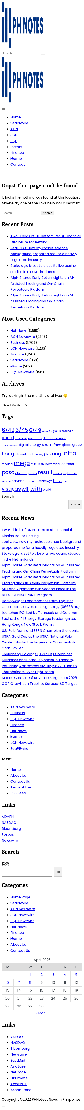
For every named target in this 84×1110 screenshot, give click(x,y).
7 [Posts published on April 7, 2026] (19, 982)
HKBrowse (19, 1078)
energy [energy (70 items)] (35, 444)
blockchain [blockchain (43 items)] (66, 431)
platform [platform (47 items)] (21, 473)
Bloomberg (11, 828)
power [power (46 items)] (32, 473)
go (58, 871)
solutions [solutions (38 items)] (31, 481)
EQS (13, 140)
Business (17, 342)
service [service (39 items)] (6, 481)
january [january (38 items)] (38, 454)
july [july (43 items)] (46, 454)
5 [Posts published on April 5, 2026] (76, 974)
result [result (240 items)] (45, 472)
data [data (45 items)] (46, 438)
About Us (18, 775)
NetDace (18, 1072)
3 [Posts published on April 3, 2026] (53, 974)
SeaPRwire (19, 123)
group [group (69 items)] (77, 444)
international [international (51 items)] (24, 454)
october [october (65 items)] (67, 464)
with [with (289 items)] (36, 489)
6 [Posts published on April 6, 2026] (8, 982)
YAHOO (16, 1036)
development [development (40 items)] (10, 445)
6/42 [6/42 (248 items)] (8, 430)
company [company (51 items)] (35, 438)
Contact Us (20, 781)
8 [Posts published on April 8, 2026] (30, 982)
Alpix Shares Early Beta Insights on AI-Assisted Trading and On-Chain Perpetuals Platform (42, 283)
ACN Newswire (22, 336)
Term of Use (20, 787)
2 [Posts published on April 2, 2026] (42, 974)
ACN (14, 128)
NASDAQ (9, 822)
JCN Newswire (22, 348)
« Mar (40, 1013)
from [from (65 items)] (57, 445)
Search (8, 496)
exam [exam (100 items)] (47, 444)
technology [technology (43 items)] (45, 481)
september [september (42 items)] (70, 473)
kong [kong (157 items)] (55, 454)
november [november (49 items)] (52, 464)
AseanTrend (20, 1089)
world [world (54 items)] (47, 490)
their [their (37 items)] (65, 481)
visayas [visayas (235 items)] (11, 488)
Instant (16, 146)
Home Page (20, 897)
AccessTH (18, 1083)
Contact (17, 164)
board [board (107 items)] (8, 437)
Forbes (8, 834)
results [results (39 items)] (57, 473)
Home (15, 117)
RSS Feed (18, 793)
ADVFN (8, 816)
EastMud (17, 1060)
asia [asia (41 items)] (45, 431)
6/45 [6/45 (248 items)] (21, 430)
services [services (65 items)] (18, 481)
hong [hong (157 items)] (8, 454)
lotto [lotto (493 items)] (69, 453)
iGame (16, 158)
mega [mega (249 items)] (22, 463)
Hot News (18, 330)
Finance (17, 152)
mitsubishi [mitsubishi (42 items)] (38, 464)
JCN (13, 134)
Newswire (10, 840)
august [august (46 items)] (53, 431)
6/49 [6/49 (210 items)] (35, 430)
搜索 (5, 863)
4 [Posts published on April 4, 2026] (65, 974)
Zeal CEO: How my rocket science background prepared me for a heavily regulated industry (43, 254)
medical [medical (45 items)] (7, 464)
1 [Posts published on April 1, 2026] (30, 974)
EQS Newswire (22, 372)
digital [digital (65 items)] (24, 445)
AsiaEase (18, 1066)
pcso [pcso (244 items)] (8, 472)
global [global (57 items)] (66, 445)
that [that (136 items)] (57, 480)
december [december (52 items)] (58, 438)
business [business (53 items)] (21, 438)
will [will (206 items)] (25, 488)
